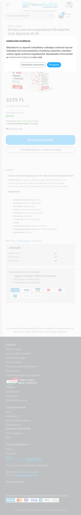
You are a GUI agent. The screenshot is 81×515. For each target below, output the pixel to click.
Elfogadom (54, 64)
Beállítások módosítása (33, 64)
